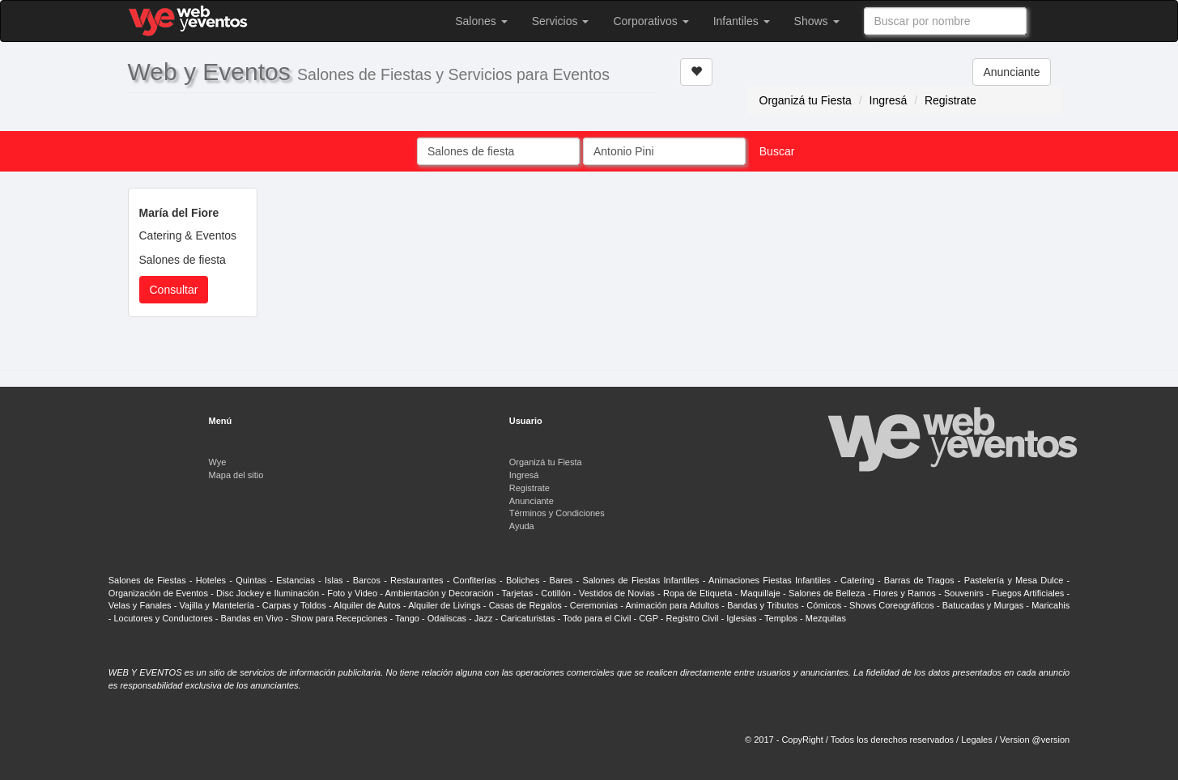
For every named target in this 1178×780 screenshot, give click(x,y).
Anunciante (1011, 72)
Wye (218, 462)
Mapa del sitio (236, 475)
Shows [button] (817, 21)
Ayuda (521, 526)
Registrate (950, 100)
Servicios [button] (560, 21)
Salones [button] (481, 21)
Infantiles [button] (741, 21)
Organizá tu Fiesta (805, 100)
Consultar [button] (174, 289)
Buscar (777, 151)
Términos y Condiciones (557, 513)
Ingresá (889, 100)
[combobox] (945, 21)
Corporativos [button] (650, 21)
